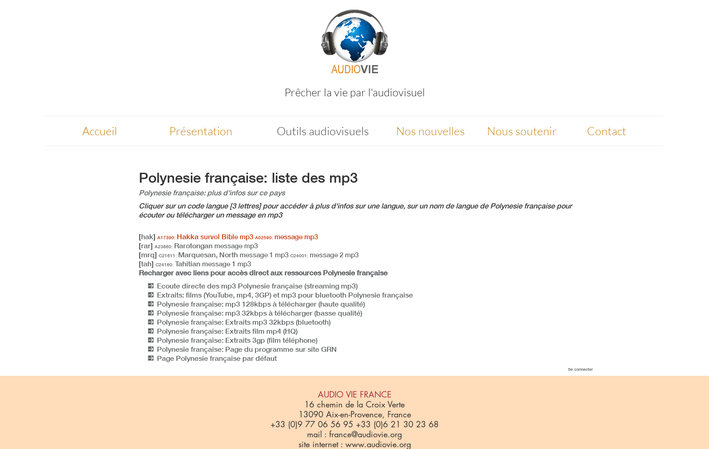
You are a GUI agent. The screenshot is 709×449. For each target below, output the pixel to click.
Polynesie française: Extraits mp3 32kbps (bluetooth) (244, 321)
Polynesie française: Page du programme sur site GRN (247, 349)
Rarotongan (206, 245)
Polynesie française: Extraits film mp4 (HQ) (227, 331)
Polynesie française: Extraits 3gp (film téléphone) (237, 340)
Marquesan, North (223, 254)
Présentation (200, 131)
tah (146, 263)
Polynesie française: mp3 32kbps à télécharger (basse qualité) (259, 312)
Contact (606, 131)
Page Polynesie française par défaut (217, 358)
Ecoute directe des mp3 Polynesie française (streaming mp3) (257, 285)
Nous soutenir (522, 131)
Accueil (99, 131)
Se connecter (580, 369)
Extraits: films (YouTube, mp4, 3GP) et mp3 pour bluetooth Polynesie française (285, 294)
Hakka (205, 236)
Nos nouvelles (430, 131)
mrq (148, 254)
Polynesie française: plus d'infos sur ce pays (212, 192)
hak (147, 236)
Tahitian (203, 263)
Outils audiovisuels (323, 131)
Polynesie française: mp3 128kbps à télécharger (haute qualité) (261, 303)
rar (146, 245)
